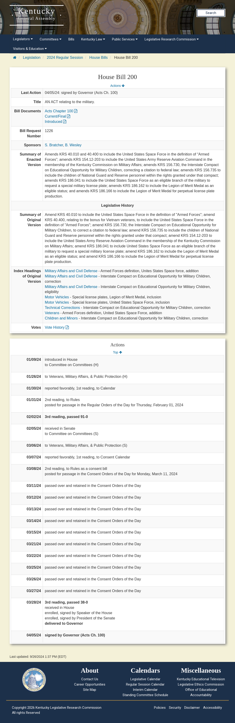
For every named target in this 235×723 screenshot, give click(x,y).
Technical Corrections (62, 308)
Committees (51, 39)
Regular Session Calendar (145, 684)
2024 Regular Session (65, 57)
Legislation (32, 57)
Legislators (23, 39)
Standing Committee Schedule (145, 695)
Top (117, 352)
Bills (71, 39)
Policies (160, 708)
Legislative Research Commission (172, 39)
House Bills (98, 57)
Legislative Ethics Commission (201, 684)
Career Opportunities (89, 684)
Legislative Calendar (145, 679)
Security (175, 708)
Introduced (55, 122)
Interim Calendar (145, 690)
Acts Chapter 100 (61, 111)
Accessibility (212, 708)
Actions (117, 86)
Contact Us (89, 679)
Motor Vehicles (57, 297)
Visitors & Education (30, 49)
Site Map (89, 690)
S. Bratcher (54, 145)
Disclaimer (192, 708)
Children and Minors (61, 318)
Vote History (57, 327)
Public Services (125, 39)
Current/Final (57, 116)
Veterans (52, 313)
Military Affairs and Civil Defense (71, 271)
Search (211, 13)
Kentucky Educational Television (201, 679)
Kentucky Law (93, 39)
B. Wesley (73, 145)
